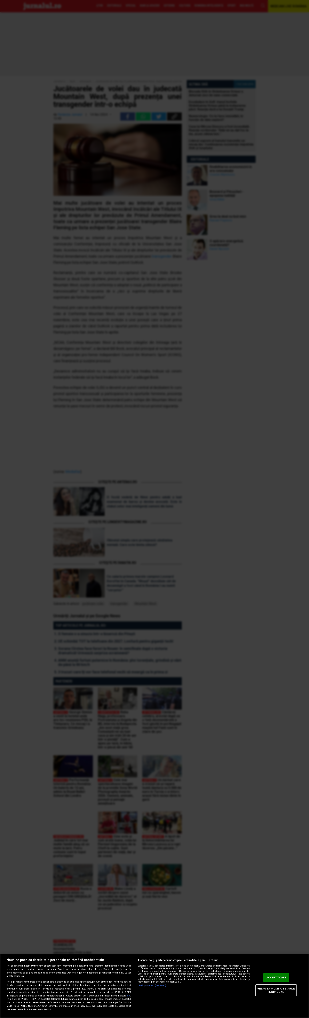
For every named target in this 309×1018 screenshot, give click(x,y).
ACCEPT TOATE (276, 977)
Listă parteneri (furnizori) (152, 985)
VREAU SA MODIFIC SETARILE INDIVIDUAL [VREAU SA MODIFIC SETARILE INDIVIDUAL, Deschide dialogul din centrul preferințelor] (276, 990)
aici (128, 995)
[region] (154, 986)
